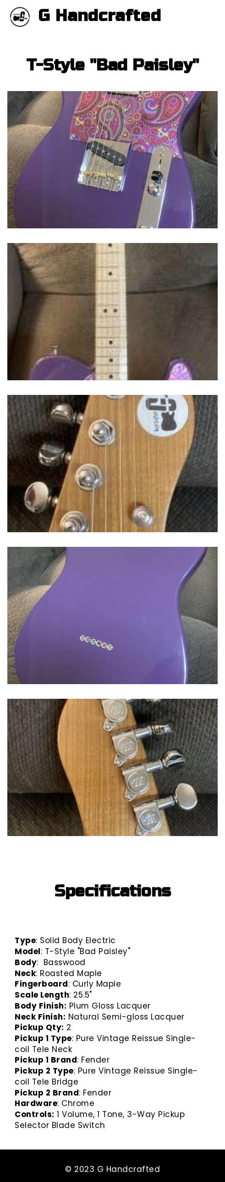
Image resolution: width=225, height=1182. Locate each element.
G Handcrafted (99, 16)
